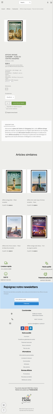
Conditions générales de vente (26, 339)
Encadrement (8, 93)
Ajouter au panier (18, 103)
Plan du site (26, 348)
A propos (26, 336)
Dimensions (8, 86)
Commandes (26, 361)
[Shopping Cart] (3, 405)
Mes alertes (26, 367)
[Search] (25, 2)
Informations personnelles (26, 355)
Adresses (26, 364)
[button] (11, 113)
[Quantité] (7, 103)
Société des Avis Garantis (26, 410)
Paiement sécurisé (27, 342)
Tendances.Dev (33, 390)
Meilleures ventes (26, 380)
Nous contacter (26, 345)
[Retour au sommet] (3, 410)
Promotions (26, 374)
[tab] (9, 124)
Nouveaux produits (26, 377)
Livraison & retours (26, 358)
